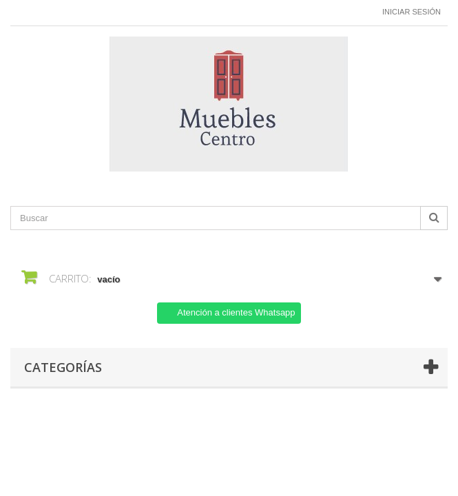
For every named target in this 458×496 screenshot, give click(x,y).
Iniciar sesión (411, 12)
